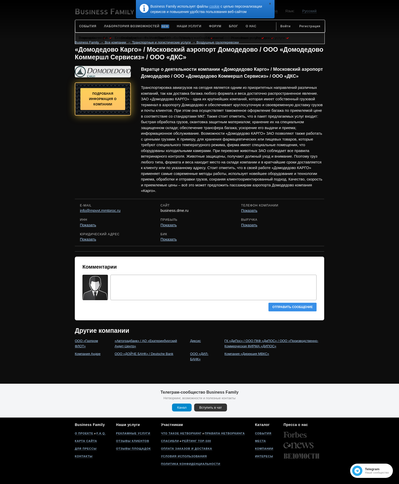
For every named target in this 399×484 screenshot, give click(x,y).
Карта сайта (86, 440)
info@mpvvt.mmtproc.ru (100, 210)
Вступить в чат (210, 407)
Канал (182, 407)
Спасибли (170, 440)
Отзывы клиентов (132, 440)
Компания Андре (88, 354)
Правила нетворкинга (225, 433)
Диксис (195, 341)
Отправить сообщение (292, 307)
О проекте (84, 433)
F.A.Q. (101, 433)
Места (260, 440)
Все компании (115, 42)
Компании (264, 448)
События (263, 433)
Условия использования (184, 456)
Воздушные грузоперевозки (217, 42)
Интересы (264, 456)
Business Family (87, 42)
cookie (214, 6)
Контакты (84, 456)
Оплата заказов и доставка (186, 448)
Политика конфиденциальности (190, 463)
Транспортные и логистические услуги (161, 42)
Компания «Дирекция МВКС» (246, 354)
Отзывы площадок (133, 448)
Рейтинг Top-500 (196, 440)
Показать (249, 210)
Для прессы (86, 448)
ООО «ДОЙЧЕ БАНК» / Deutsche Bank (144, 354)
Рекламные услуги (133, 433)
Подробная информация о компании (103, 99)
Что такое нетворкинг (181, 433)
